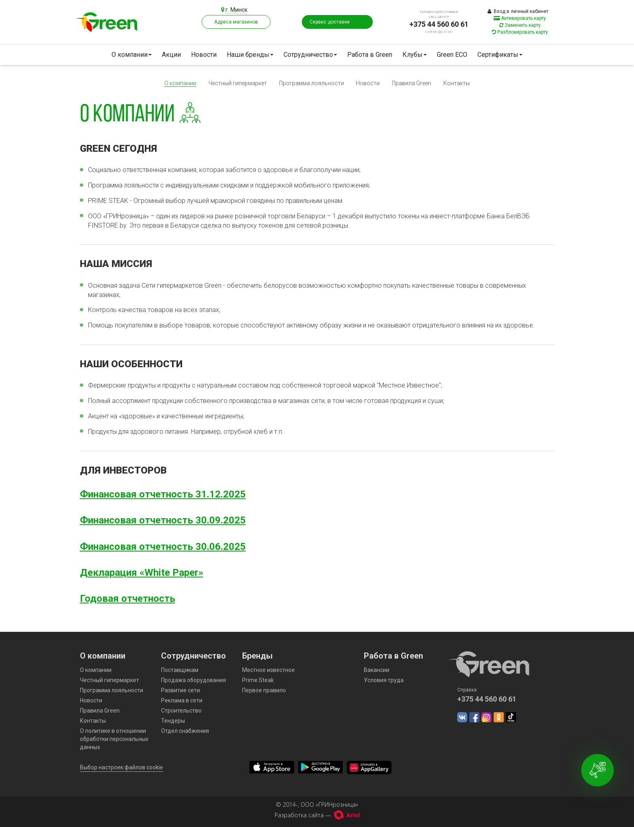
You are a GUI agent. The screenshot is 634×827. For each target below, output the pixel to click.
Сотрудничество (310, 54)
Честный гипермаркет (237, 83)
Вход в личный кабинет (518, 11)
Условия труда (384, 680)
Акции (171, 54)
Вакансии (376, 670)
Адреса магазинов (236, 22)
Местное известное (268, 670)
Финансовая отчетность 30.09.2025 (163, 520)
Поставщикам (179, 670)
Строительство (181, 710)
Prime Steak (258, 680)
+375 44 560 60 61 (439, 24)
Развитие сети (180, 690)
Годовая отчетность (127, 598)
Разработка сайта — (317, 815)
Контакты (456, 83)
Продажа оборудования (193, 680)
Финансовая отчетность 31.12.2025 (163, 494)
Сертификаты (499, 54)
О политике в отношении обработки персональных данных (114, 739)
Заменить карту (520, 25)
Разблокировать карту (520, 32)
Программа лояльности (311, 83)
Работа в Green (369, 54)
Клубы (414, 54)
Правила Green (411, 83)
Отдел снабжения (185, 731)
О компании (132, 54)
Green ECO (452, 54)
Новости (204, 54)
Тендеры (173, 720)
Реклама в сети (181, 700)
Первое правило (264, 690)
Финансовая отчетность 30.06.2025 (163, 546)
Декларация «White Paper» (141, 572)
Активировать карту (520, 18)
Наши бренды (250, 54)
